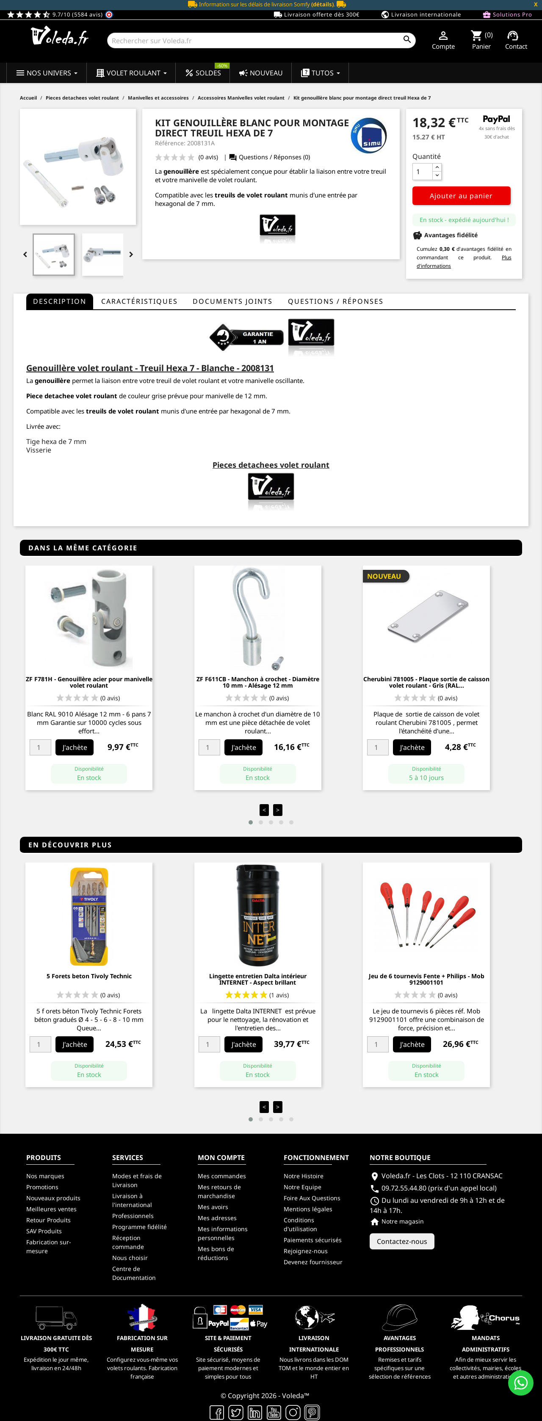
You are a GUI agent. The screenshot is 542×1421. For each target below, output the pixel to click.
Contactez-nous (402, 1241)
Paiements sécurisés (313, 1240)
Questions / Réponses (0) (269, 157)
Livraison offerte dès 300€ (316, 14)
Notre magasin (397, 1221)
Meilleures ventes (51, 1209)
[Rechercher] (261, 40)
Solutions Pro (507, 14)
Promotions (42, 1187)
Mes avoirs (213, 1207)
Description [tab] (59, 301)
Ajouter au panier (461, 195)
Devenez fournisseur (313, 1262)
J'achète (75, 747)
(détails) (322, 4)
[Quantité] (422, 171)
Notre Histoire (304, 1176)
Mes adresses (217, 1218)
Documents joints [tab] (233, 301)
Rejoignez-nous (306, 1251)
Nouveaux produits (53, 1198)
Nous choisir (130, 1258)
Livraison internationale (421, 14)
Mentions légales (308, 1209)
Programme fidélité (139, 1227)
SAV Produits (44, 1231)
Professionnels (133, 1216)
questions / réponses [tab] (336, 301)
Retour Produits (48, 1220)
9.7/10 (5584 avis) (59, 14)
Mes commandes (222, 1176)
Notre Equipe (302, 1187)
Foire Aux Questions (312, 1198)
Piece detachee (50, 395)
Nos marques (45, 1176)
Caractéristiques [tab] (139, 301)
